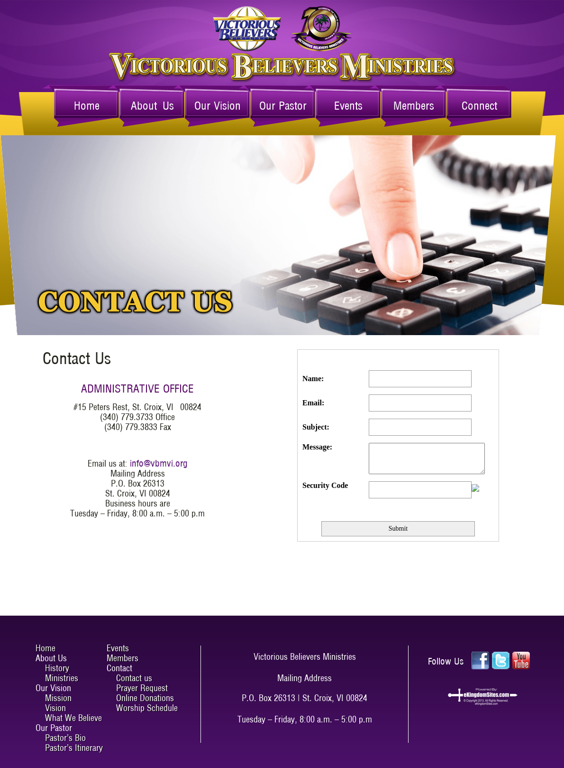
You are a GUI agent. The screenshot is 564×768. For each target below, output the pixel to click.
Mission (58, 698)
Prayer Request (142, 688)
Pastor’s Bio (65, 738)
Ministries (61, 678)
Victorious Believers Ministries (282, 28)
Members (413, 105)
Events (348, 105)
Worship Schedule (147, 708)
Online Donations (145, 698)
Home (87, 105)
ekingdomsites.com (482, 697)
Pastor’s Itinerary (74, 748)
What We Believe (73, 718)
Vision (55, 708)
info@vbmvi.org (159, 463)
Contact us (134, 678)
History (57, 668)
